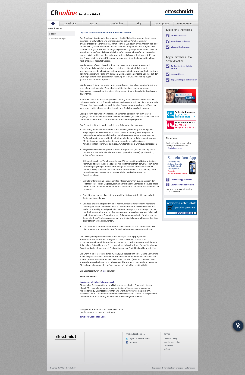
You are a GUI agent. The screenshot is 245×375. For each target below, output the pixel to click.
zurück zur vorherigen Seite (93, 316)
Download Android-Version (182, 185)
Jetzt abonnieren (175, 148)
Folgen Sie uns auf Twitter (139, 338)
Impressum (157, 368)
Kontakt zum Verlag (172, 342)
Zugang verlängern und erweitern (184, 80)
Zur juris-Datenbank (178, 36)
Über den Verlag (170, 338)
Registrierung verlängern (180, 41)
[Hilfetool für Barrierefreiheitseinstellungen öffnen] (238, 325)
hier (105, 270)
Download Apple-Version (181, 179)
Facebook (133, 342)
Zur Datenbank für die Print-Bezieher (182, 67)
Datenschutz (190, 368)
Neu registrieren (177, 74)
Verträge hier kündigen (173, 368)
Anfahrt (167, 349)
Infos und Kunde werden (180, 47)
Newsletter (168, 345)
